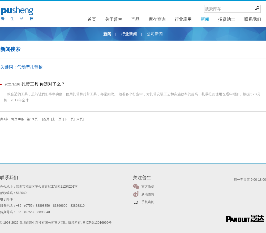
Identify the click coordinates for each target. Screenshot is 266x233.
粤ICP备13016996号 (97, 223)
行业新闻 (129, 34)
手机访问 (147, 202)
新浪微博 (147, 194)
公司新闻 (155, 34)
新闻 (107, 34)
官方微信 (147, 186)
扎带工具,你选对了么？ (43, 84)
